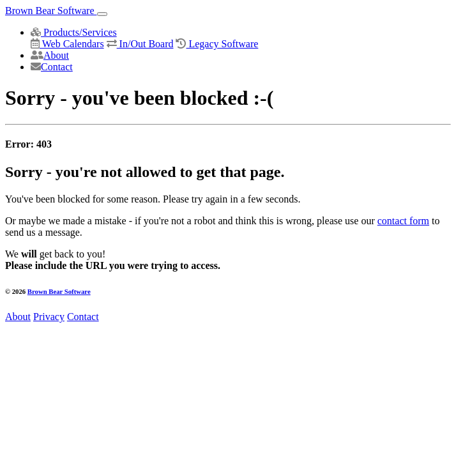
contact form (403, 220)
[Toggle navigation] (102, 14)
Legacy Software (217, 43)
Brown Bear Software (51, 10)
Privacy (49, 316)
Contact (52, 66)
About (50, 55)
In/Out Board (140, 43)
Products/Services (74, 32)
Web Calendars (67, 43)
